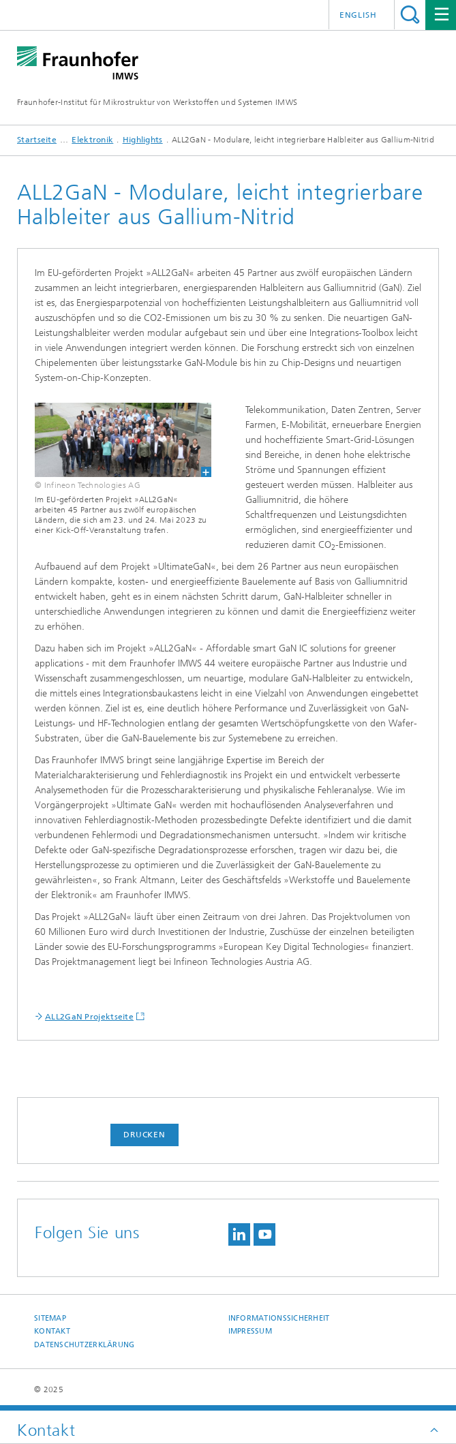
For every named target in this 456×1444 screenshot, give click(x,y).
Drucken (144, 1134)
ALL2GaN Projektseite (89, 1016)
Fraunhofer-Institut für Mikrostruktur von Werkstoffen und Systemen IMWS (157, 102)
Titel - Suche (410, 14)
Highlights (143, 139)
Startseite (37, 139)
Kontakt (52, 1331)
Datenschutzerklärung (84, 1344)
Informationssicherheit (279, 1318)
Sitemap (50, 1318)
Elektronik (92, 139)
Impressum (250, 1331)
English (358, 15)
